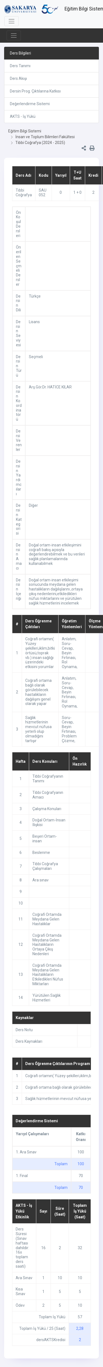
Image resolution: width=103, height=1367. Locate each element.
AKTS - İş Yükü (22, 116)
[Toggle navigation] (11, 21)
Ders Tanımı (20, 66)
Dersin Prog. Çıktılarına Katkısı (35, 91)
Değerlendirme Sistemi (30, 104)
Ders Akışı (18, 78)
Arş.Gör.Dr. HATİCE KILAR (50, 387)
